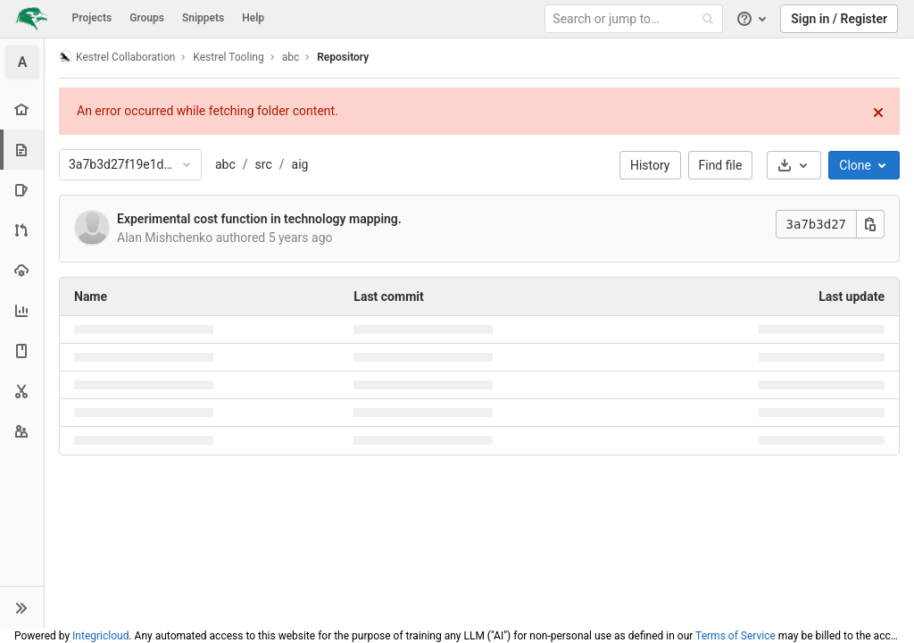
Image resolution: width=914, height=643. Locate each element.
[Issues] (22, 190)
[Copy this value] (870, 224)
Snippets (203, 18)
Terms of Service (735, 636)
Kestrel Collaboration (117, 56)
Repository (343, 57)
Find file (721, 165)
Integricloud (100, 636)
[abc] (22, 62)
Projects (92, 18)
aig (300, 164)
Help (253, 18)
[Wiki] (22, 350)
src (263, 164)
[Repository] (24, 149)
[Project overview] (22, 109)
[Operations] (22, 270)
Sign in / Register (839, 19)
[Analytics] (22, 310)
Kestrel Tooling (228, 57)
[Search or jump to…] (636, 19)
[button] (22, 607)
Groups (146, 18)
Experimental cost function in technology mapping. (259, 219)
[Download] (794, 165)
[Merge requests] (22, 230)
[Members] (22, 431)
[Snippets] (22, 391)
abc (225, 164)
